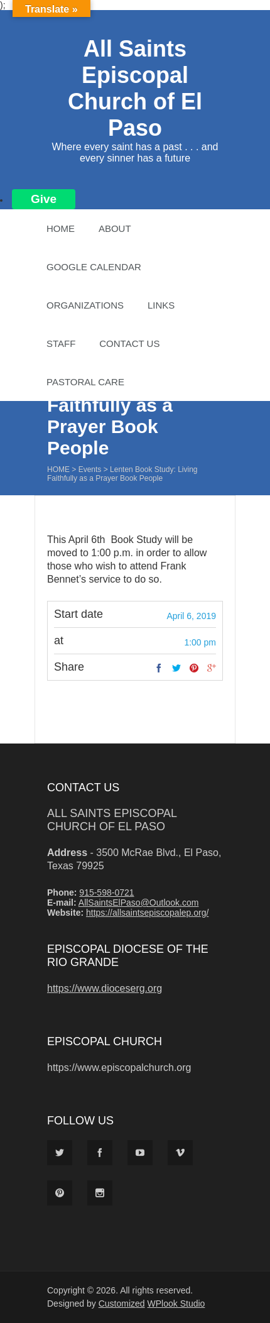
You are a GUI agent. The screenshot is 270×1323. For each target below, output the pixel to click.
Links (161, 305)
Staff (60, 343)
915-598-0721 (106, 892)
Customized (122, 1303)
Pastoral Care (85, 381)
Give (44, 199)
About (115, 228)
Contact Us (129, 343)
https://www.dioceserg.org (104, 988)
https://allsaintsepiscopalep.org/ (147, 913)
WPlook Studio (176, 1303)
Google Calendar (93, 266)
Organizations (85, 305)
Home (60, 228)
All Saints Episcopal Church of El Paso (135, 88)
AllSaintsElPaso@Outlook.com (138, 903)
